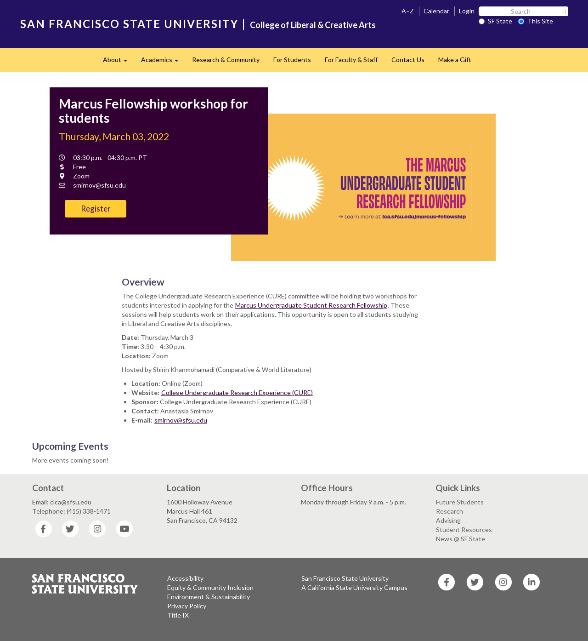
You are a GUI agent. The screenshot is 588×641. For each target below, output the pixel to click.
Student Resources (464, 529)
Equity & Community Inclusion (210, 587)
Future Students (460, 502)
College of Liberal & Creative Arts (313, 25)
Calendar (436, 11)
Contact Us (407, 59)
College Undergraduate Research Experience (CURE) (237, 392)
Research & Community (226, 59)
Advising (448, 520)
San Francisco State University (345, 578)
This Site (535, 21)
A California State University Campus (354, 587)
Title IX (178, 615)
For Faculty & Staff (351, 59)
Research (449, 511)
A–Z (407, 11)
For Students (292, 59)
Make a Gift (454, 59)
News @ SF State (460, 539)
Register (96, 208)
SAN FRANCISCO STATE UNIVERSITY (129, 23)
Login (467, 11)
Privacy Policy (186, 606)
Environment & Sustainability (208, 597)
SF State (495, 21)
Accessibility (185, 578)
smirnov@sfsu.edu (180, 420)
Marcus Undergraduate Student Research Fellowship (311, 305)
